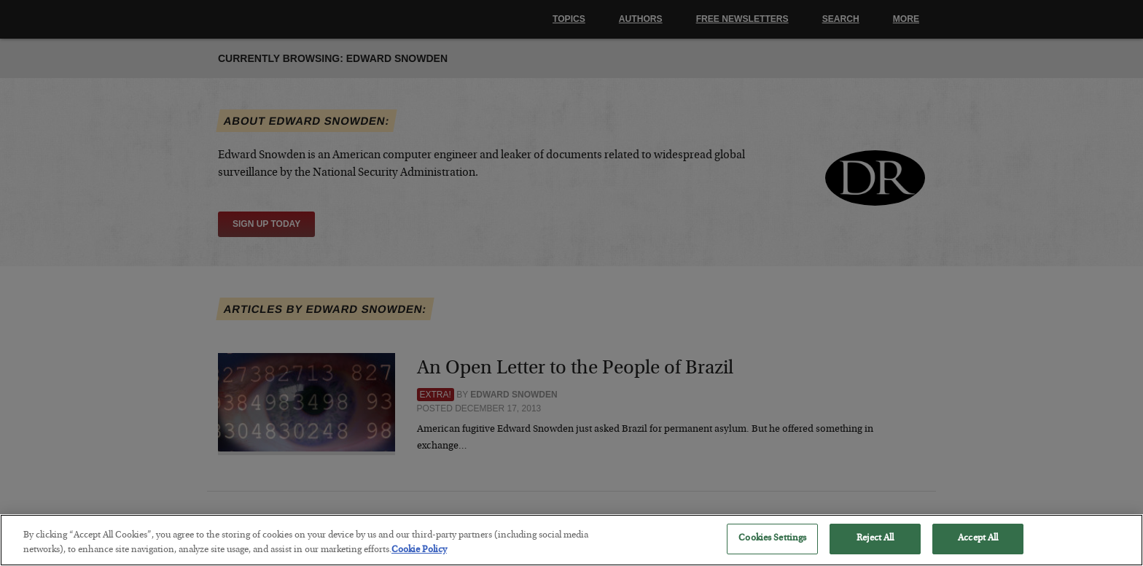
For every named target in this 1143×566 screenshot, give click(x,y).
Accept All (978, 549)
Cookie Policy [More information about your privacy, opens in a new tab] (419, 560)
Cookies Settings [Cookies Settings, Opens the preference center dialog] (772, 549)
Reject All (875, 549)
